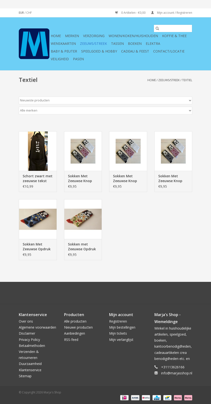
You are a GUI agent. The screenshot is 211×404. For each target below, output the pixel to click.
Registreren (118, 321)
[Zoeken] (173, 28)
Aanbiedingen (74, 333)
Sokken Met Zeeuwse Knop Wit (125, 178)
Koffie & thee (174, 35)
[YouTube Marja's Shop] (114, 293)
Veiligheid (60, 59)
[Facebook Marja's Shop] (79, 293)
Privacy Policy (29, 339)
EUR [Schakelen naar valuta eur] (22, 13)
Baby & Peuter (64, 51)
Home (56, 35)
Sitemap (25, 376)
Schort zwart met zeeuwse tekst (38, 178)
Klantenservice (30, 370)
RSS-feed (71, 339)
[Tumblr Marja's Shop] (123, 293)
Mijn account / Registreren (171, 13)
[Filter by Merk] (105, 110)
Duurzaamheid (30, 363)
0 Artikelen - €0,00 (130, 13)
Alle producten (75, 321)
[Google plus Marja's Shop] (97, 293)
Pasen (78, 59)
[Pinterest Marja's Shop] (105, 293)
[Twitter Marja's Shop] (88, 293)
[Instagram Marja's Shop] (131, 293)
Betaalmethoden (32, 345)
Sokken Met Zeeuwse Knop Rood (170, 178)
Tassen (117, 43)
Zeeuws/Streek (93, 43)
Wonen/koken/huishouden (133, 35)
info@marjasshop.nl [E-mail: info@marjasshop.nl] (176, 373)
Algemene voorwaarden (37, 327)
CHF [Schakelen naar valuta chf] (29, 13)
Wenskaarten (63, 43)
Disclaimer (27, 333)
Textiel (187, 80)
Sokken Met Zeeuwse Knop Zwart (80, 178)
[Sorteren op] (105, 100)
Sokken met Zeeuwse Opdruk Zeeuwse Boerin (82, 247)
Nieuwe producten (78, 327)
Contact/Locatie (169, 51)
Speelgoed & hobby (99, 51)
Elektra (153, 43)
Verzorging (94, 35)
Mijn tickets (118, 333)
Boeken (135, 43)
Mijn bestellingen (122, 327)
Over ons (26, 321)
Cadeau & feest (135, 51)
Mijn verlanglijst (121, 339)
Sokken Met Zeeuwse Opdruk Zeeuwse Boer (37, 247)
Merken (72, 35)
